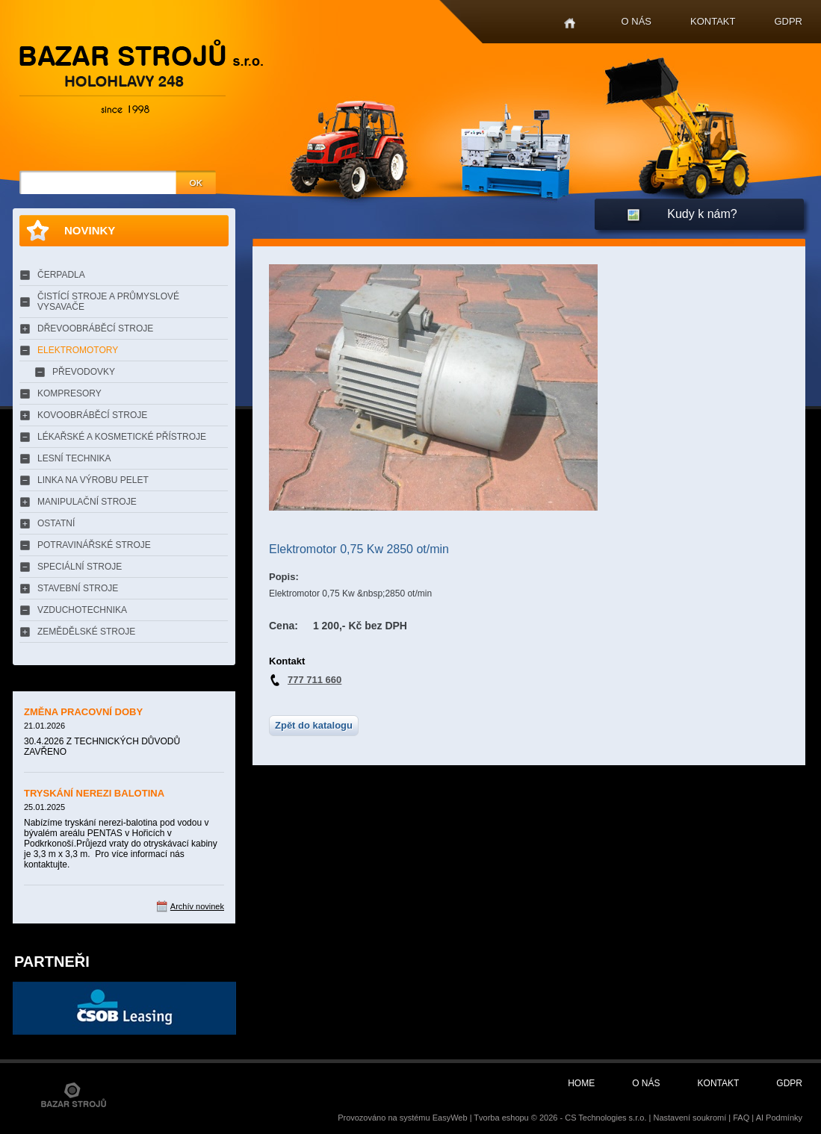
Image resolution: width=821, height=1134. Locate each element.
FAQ (741, 1117)
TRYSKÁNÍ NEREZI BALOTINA (94, 793)
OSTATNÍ (56, 523)
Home (569, 23)
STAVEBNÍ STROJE (77, 588)
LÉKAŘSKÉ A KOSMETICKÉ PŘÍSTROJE (121, 437)
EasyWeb (450, 1117)
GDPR (788, 21)
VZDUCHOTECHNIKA (82, 610)
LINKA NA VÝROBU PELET (93, 480)
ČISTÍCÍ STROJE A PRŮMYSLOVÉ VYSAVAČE (108, 301)
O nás (636, 21)
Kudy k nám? (702, 214)
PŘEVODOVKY (83, 372)
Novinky (89, 230)
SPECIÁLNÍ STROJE (79, 566)
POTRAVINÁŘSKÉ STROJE (94, 545)
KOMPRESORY (69, 393)
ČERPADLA (61, 275)
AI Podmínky (779, 1117)
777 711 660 (314, 679)
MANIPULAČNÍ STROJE (87, 501)
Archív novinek (197, 906)
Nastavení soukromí (689, 1117)
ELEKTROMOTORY (77, 350)
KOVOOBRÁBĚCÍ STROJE (92, 415)
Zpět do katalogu (314, 725)
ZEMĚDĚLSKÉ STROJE (86, 631)
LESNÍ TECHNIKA (74, 458)
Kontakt (712, 21)
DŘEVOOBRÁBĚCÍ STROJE (95, 328)
